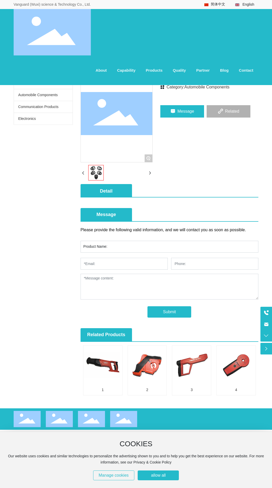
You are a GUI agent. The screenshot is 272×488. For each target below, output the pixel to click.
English (248, 4)
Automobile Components (207, 87)
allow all (158, 475)
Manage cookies (114, 475)
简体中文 (218, 4)
